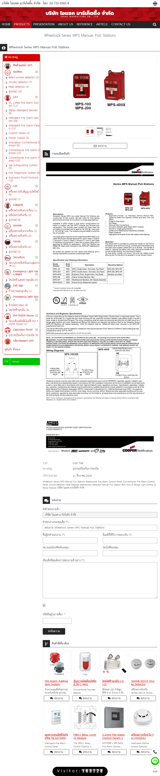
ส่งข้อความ (54, 631)
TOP (155, 770)
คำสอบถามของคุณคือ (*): (56, 522)
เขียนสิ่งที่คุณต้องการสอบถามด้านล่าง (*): (64, 560)
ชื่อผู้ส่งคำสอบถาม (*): (54, 534)
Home (6, 24)
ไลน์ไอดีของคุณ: (111, 547)
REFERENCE (85, 24)
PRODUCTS (22, 24)
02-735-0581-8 (59, 4)
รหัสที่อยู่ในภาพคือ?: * (54, 614)
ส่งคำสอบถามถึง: (51, 509)
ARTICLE (102, 24)
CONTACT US (120, 24)
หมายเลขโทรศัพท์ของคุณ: (56, 547)
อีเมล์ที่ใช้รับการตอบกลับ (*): (117, 534)
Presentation (43, 24)
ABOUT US (65, 24)
